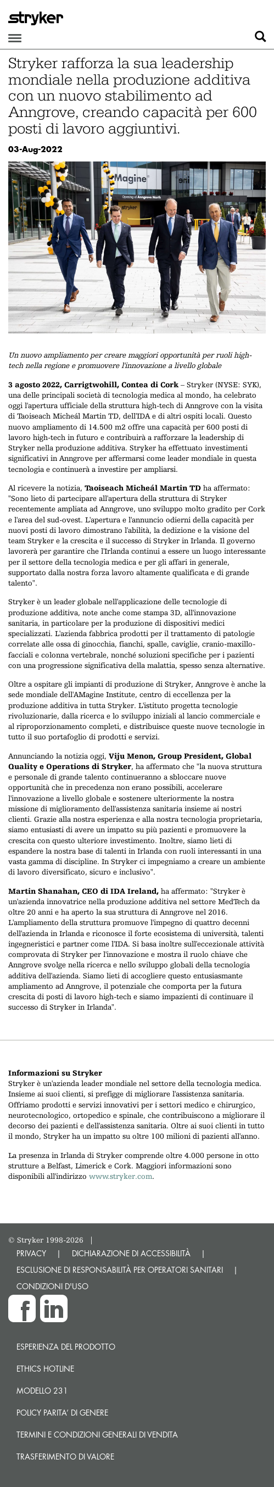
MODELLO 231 (42, 1390)
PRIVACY (31, 1253)
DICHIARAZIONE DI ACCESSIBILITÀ (131, 1253)
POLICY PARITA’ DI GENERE (62, 1412)
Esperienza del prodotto (65, 1346)
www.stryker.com (120, 1176)
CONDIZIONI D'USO (52, 1286)
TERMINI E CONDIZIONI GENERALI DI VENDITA (97, 1434)
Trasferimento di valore (65, 1456)
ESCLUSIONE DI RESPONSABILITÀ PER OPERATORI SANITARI (119, 1270)
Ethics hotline (45, 1368)
